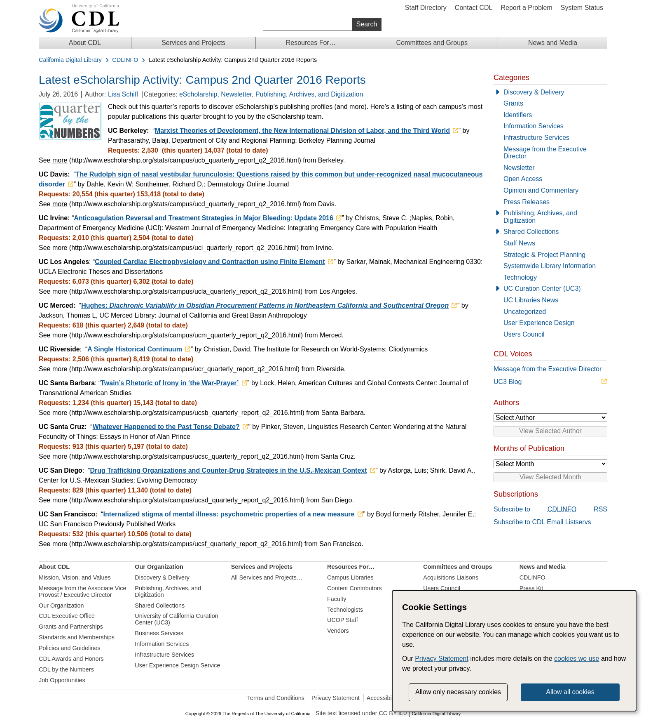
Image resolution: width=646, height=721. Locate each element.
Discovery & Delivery (533, 92)
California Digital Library (70, 60)
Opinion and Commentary (540, 190)
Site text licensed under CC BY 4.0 (361, 713)
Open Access (522, 178)
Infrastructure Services (536, 137)
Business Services (159, 633)
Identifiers (517, 114)
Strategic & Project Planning (544, 254)
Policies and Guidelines (70, 648)
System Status (582, 7)
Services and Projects (193, 42)
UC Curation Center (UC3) (542, 288)
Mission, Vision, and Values (75, 577)
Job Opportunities (62, 680)
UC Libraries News (530, 300)
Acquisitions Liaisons (450, 577)
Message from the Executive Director (545, 153)
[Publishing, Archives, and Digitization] (550, 217)
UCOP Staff (342, 620)
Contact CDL (474, 7)
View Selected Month (550, 477)
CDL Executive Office (67, 616)
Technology (520, 277)
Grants (513, 103)
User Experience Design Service (177, 665)
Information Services (533, 126)
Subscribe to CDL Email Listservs (542, 521)
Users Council (524, 334)
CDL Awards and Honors (71, 658)
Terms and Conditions (275, 698)
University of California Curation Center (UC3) (176, 619)
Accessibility (383, 698)
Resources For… (311, 42)
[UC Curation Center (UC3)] (550, 288)
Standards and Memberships (77, 637)
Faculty (336, 599)
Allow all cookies (570, 691)
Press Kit (531, 588)
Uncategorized (524, 311)
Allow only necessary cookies (458, 691)
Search (366, 24)
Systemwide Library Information (549, 265)
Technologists (345, 609)
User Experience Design (539, 322)
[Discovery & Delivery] (550, 92)
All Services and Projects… (267, 577)
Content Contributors (354, 588)
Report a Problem (526, 7)
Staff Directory (426, 7)
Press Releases (526, 201)
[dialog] (514, 651)
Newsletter (236, 94)
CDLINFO (125, 60)
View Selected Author (550, 430)
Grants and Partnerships (71, 626)
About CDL (85, 42)
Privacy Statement (335, 698)
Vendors (338, 630)
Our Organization (61, 605)
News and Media (552, 42)
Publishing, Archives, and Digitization (309, 94)
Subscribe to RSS (550, 509)
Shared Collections (531, 231)
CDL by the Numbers (66, 669)
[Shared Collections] (550, 232)
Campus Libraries (350, 577)
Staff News (519, 243)
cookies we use (576, 658)
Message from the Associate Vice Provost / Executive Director (82, 591)
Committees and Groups (432, 42)
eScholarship (198, 94)
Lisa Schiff (123, 94)
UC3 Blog (508, 381)
